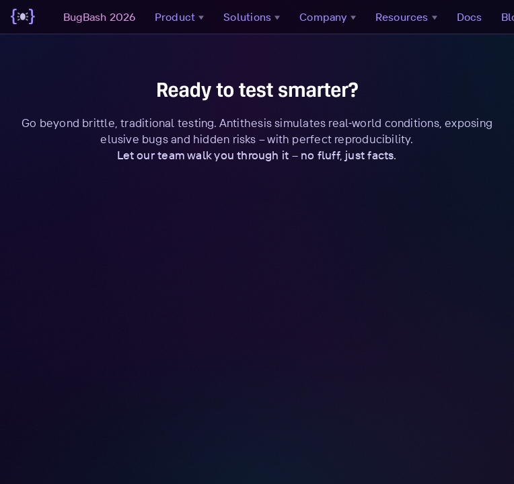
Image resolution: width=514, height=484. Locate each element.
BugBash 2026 (99, 17)
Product (181, 17)
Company (329, 17)
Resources (408, 17)
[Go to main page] (23, 17)
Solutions (253, 17)
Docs (469, 17)
